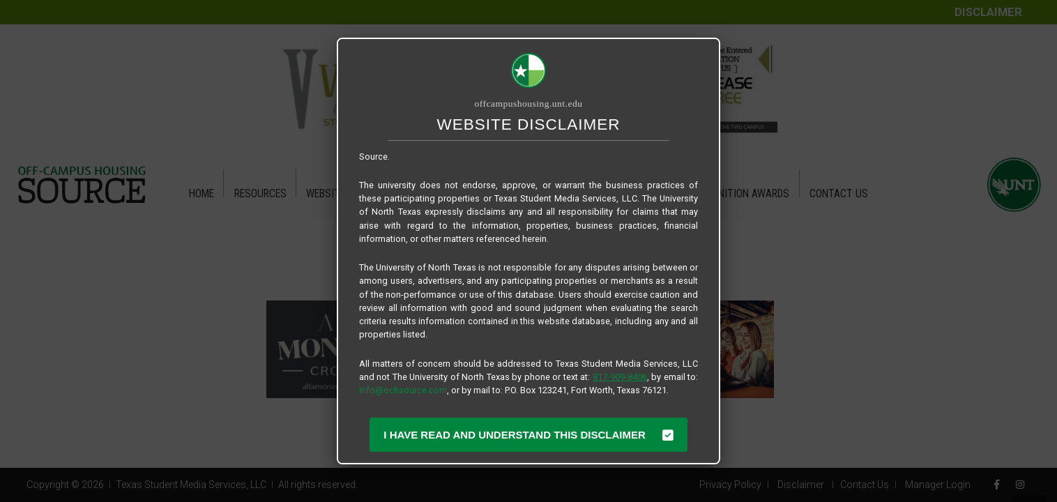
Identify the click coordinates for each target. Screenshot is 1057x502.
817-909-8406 (620, 377)
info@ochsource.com (403, 390)
